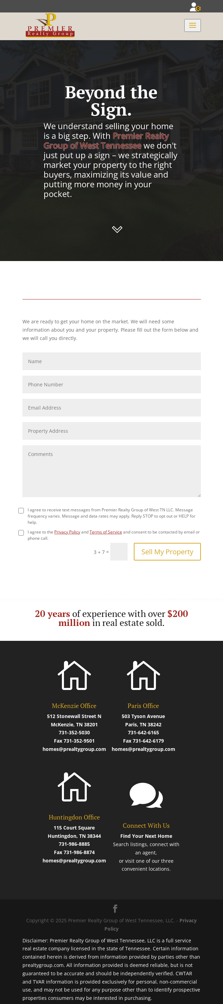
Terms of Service (106, 532)
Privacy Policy (67, 532)
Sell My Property (167, 551)
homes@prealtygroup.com (74, 749)
